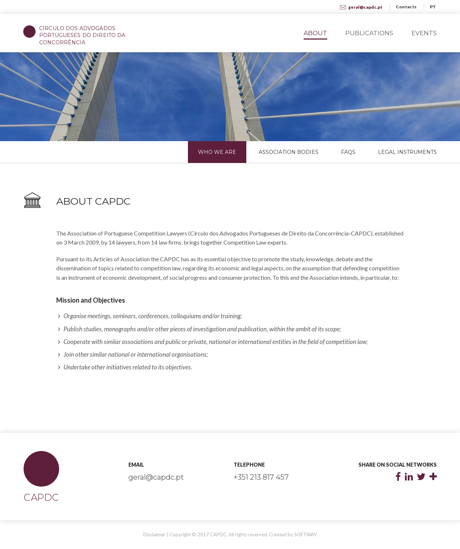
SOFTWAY (305, 534)
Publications (369, 33)
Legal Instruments (407, 152)
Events (424, 33)
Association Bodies (289, 152)
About (315, 33)
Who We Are (217, 152)
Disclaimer (154, 534)
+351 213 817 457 (261, 477)
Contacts (406, 6)
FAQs (348, 152)
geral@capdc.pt (361, 7)
